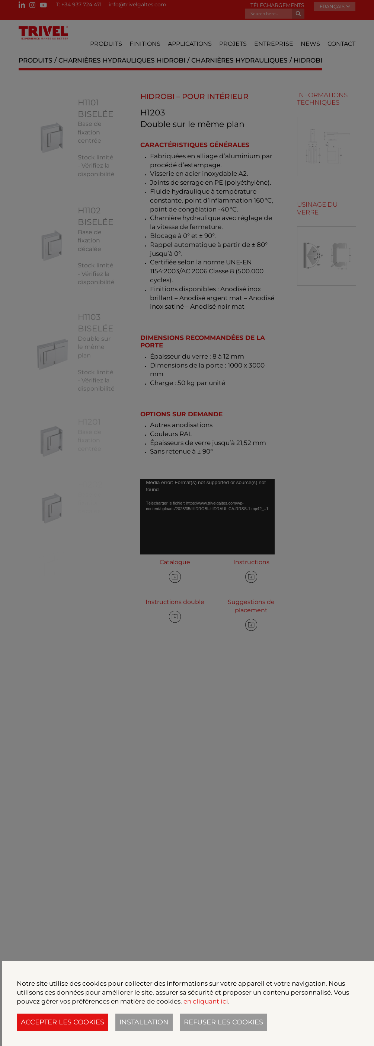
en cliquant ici (205, 1001)
